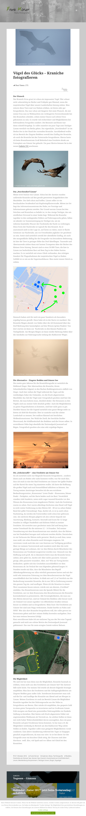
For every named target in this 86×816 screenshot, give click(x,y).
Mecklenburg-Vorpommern (27, 760)
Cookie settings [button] (43, 810)
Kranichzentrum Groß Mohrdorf (58, 758)
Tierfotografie (58, 756)
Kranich (43, 758)
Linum (15, 760)
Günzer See (36, 758)
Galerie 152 (24, 146)
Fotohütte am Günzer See (22, 758)
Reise (50, 756)
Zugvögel (58, 760)
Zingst (52, 760)
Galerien (45, 756)
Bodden (68, 756)
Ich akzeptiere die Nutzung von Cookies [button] (43, 813)
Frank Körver (34, 756)
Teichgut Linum (43, 760)
